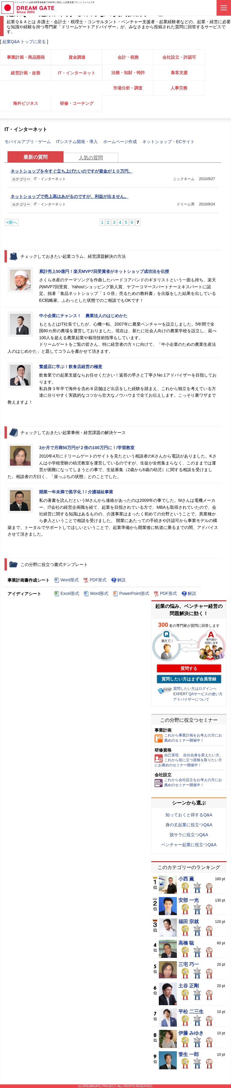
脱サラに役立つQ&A (189, 834)
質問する (188, 668)
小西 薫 (186, 879)
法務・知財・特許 (128, 72)
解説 (118, 580)
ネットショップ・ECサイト (168, 141)
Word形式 (66, 580)
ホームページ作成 (120, 141)
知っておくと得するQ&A (188, 814)
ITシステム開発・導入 (77, 141)
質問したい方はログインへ (195, 688)
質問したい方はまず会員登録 (189, 679)
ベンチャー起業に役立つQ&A (189, 844)
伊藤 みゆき (191, 1033)
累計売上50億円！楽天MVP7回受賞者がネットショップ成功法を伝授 (104, 271)
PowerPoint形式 (131, 593)
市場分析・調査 (128, 88)
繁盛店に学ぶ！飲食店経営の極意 (70, 366)
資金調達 (77, 57)
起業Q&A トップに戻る (24, 41)
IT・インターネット (76, 72)
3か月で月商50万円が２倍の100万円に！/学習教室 (86, 447)
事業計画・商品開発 (26, 57)
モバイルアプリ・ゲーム (28, 141)
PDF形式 (94, 580)
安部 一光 (188, 900)
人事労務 (179, 88)
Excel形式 (66, 593)
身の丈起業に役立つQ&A (188, 824)
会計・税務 (128, 57)
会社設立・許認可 (179, 57)
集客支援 (179, 72)
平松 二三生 (191, 1011)
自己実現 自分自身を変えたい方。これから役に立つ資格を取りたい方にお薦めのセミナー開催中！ (189, 760)
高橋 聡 (186, 943)
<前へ (11, 222)
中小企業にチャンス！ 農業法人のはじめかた (83, 315)
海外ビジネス (25, 103)
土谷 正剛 (188, 985)
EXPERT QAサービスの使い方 (198, 694)
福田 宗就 (188, 921)
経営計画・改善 (25, 72)
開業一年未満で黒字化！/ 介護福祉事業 (76, 491)
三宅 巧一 (188, 964)
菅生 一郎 (188, 1054)
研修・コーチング (77, 103)
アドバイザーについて (191, 699)
